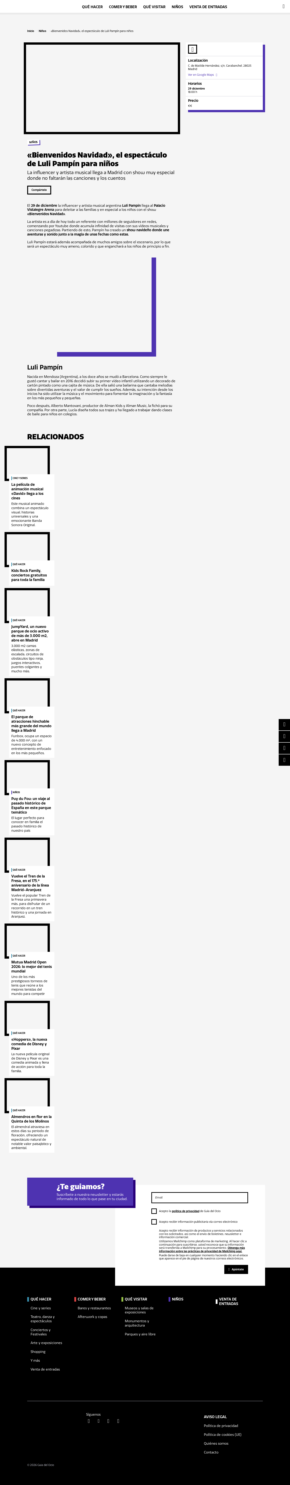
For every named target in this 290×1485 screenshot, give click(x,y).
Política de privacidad (221, 1426)
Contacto (211, 1452)
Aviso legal (215, 1417)
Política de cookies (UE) (223, 1435)
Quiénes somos (216, 1443)
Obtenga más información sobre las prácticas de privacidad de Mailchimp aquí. (202, 1249)
